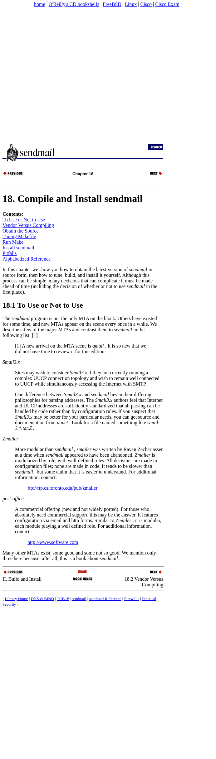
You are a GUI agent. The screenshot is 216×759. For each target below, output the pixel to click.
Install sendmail (18, 247)
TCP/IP (63, 598)
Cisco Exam (167, 4)
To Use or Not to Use (23, 219)
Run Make (12, 242)
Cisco (145, 4)
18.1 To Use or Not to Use (42, 305)
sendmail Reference (105, 598)
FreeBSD (112, 4)
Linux (131, 4)
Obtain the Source (20, 230)
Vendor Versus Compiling (28, 225)
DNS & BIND (42, 598)
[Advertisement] (58, 70)
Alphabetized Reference (26, 259)
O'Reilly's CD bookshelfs (74, 4)
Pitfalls (9, 253)
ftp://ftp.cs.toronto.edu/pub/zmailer (62, 488)
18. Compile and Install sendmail (72, 198)
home (39, 4)
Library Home (16, 598)
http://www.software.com (52, 542)
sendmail (79, 598)
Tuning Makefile (19, 236)
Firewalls (131, 598)
